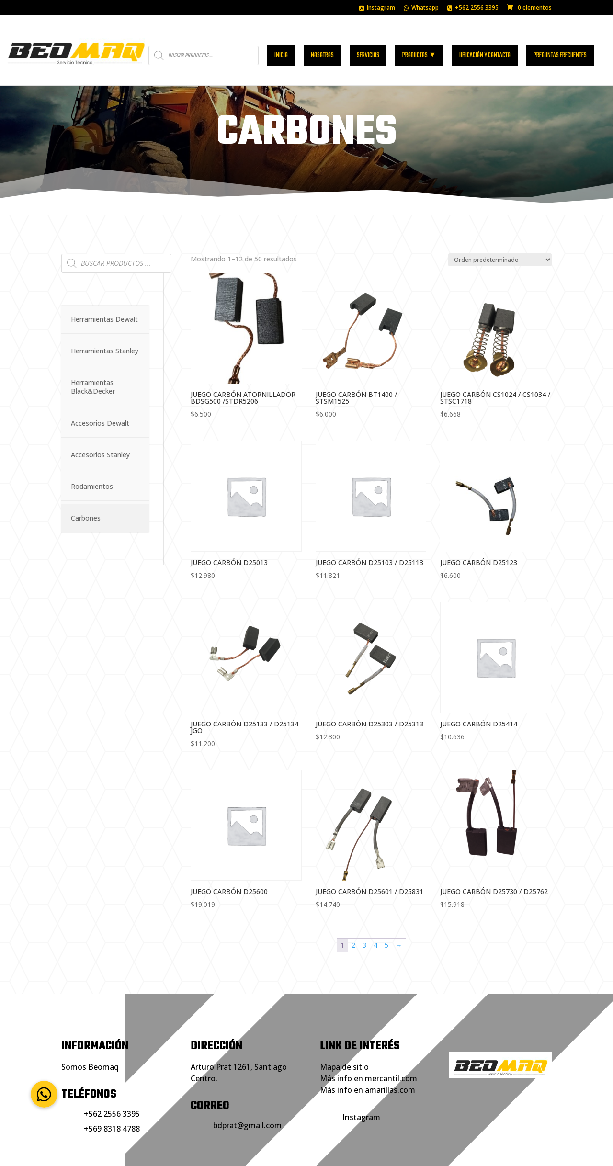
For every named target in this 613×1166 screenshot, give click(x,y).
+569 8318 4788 (112, 1096)
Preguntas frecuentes (560, 43)
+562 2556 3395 (473, 8)
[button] (44, 1094)
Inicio (281, 43)
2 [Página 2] (353, 912)
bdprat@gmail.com (247, 1092)
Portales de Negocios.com (340, 1152)
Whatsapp (421, 8)
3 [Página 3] (364, 912)
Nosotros (322, 43)
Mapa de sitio (344, 1034)
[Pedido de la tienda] (500, 227)
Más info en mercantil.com (368, 1046)
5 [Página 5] (386, 912)
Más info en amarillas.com (367, 1057)
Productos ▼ (419, 43)
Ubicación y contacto (485, 43)
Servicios (368, 43)
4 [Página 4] (375, 912)
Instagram (377, 8)
